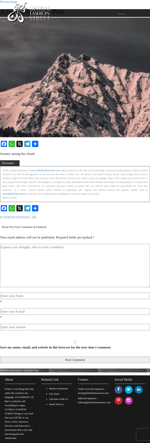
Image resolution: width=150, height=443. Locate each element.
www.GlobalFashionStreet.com (45, 170)
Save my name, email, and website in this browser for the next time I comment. (55, 347)
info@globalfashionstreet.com (93, 393)
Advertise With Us (58, 399)
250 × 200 (30, 217)
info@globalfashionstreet (14, 193)
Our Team (54, 393)
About (9, 379)
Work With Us (56, 404)
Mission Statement (58, 388)
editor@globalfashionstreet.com (94, 402)
